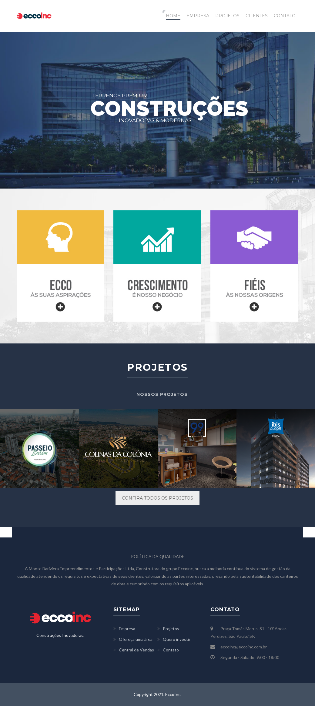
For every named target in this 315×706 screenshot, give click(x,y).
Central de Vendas (136, 649)
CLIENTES (257, 15)
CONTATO (285, 15)
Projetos (171, 628)
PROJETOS (227, 15)
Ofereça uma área (135, 639)
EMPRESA (197, 15)
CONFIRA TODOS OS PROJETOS (157, 498)
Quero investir (176, 639)
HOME (173, 15)
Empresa (127, 628)
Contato (171, 649)
